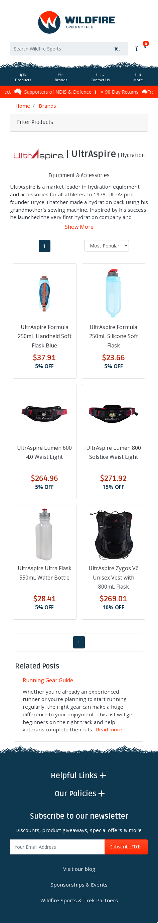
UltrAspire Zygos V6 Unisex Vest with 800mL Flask (114, 577)
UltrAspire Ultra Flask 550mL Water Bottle (44, 573)
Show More (79, 226)
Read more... (110, 729)
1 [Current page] (44, 245)
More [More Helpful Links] (138, 78)
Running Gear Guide (48, 680)
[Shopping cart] (140, 48)
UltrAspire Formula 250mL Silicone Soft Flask (113, 336)
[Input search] (58, 49)
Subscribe (126, 847)
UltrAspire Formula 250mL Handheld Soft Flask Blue (44, 336)
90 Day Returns (118, 92)
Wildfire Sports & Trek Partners (79, 900)
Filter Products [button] (35, 122)
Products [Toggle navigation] (23, 78)
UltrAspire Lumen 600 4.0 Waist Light (44, 452)
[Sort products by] (106, 245)
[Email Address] (57, 846)
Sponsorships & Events (79, 884)
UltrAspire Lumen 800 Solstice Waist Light (113, 452)
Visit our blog (79, 868)
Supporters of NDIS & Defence (54, 91)
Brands (61, 78)
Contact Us (100, 78)
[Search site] (117, 49)
